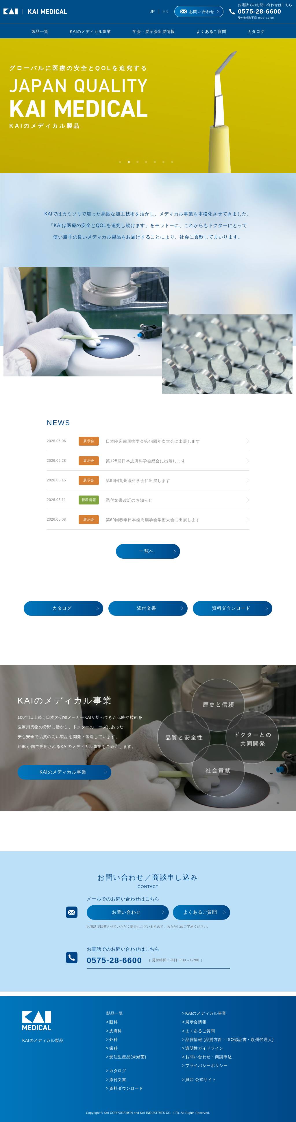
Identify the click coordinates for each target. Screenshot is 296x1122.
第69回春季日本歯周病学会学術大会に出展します (153, 519)
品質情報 (229, 1039)
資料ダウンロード (231, 608)
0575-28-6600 (259, 11)
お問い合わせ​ (126, 912)
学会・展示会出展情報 (153, 31)
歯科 (113, 1048)
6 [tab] (165, 164)
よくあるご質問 (211, 31)
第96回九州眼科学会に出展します (138, 480)
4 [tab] (148, 164)
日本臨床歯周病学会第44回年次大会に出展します (153, 441)
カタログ (256, 31)
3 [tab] (139, 164)
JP (152, 11)
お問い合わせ (201, 11)
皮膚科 (115, 1031)
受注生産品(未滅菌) (127, 1057)
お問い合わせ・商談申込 (208, 1057)
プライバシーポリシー (206, 1065)
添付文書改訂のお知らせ (129, 500)
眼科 (113, 1022)
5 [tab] (157, 164)
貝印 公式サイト (201, 1079)
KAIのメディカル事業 (90, 31)
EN (165, 11)
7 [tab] (174, 164)
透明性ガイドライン (204, 1048)
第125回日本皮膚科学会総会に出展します (145, 461)
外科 (113, 1039)
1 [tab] (122, 164)
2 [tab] (131, 164)
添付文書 (146, 608)
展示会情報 (196, 1022)
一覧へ (146, 551)
